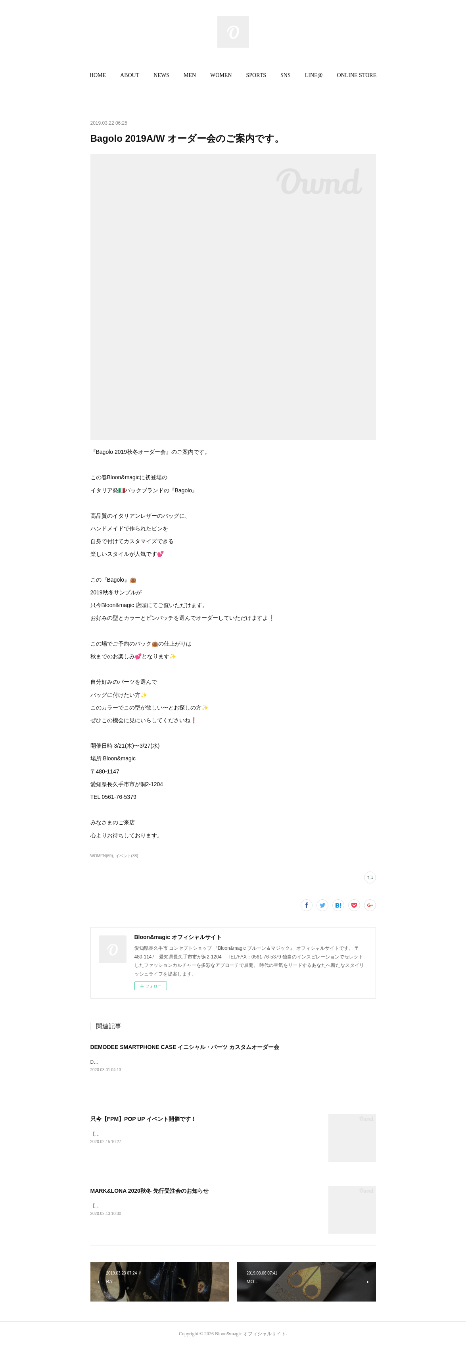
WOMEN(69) (101, 856)
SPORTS (256, 75)
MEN (190, 75)
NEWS (161, 75)
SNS (285, 75)
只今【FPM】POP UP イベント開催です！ (143, 1119)
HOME (98, 75)
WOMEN (221, 75)
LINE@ (314, 75)
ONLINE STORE (357, 75)
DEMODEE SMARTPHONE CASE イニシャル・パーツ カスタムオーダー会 (185, 1047)
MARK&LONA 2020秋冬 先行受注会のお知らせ (149, 1191)
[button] (98, 75)
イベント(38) (126, 856)
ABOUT (129, 75)
